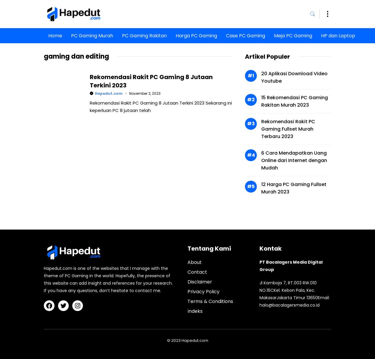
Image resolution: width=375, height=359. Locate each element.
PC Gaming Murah (92, 35)
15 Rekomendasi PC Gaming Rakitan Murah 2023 (294, 101)
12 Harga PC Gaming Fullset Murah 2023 (293, 188)
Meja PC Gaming (293, 35)
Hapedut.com (109, 93)
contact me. (148, 291)
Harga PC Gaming (196, 35)
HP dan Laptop (338, 35)
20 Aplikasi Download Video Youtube (294, 77)
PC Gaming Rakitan (144, 35)
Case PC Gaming (245, 35)
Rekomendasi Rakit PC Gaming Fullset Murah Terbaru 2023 (288, 129)
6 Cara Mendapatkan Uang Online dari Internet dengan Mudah (294, 160)
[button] (315, 14)
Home (55, 35)
